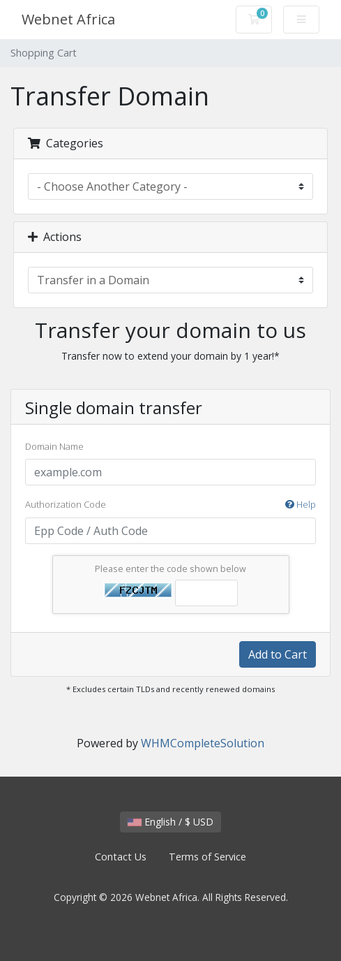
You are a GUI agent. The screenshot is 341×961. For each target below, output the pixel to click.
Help (300, 504)
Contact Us (120, 856)
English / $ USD (170, 821)
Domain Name (54, 446)
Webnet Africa (68, 19)
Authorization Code (170, 505)
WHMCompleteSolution (202, 743)
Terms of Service (207, 856)
